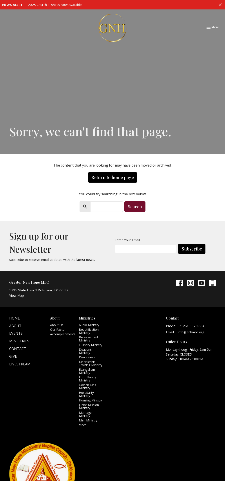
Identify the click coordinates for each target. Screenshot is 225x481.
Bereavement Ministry (88, 338)
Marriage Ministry (85, 414)
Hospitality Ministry (86, 394)
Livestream (20, 364)
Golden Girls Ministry (87, 386)
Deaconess (87, 357)
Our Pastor (58, 329)
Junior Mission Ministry (89, 406)
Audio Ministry (89, 325)
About (15, 325)
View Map (16, 295)
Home (14, 318)
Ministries (19, 341)
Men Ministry (88, 420)
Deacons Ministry (85, 351)
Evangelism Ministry (87, 371)
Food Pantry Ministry (87, 378)
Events (16, 333)
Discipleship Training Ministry (90, 363)
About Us (56, 325)
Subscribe (192, 249)
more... (84, 425)
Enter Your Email (127, 240)
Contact (17, 348)
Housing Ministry (91, 400)
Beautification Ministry (89, 331)
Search (135, 206)
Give (13, 356)
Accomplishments (62, 334)
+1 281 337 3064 (191, 326)
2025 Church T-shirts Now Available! (55, 4)
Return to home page (112, 177)
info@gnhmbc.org (191, 332)
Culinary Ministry (90, 345)
